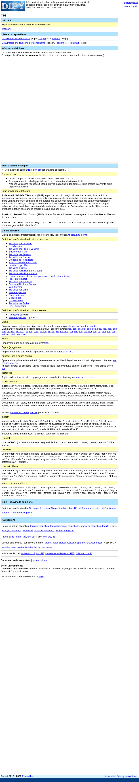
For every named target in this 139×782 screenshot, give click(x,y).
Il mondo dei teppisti (21, 512)
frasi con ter (34, 169)
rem (104, 331)
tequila (105, 526)
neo (81, 331)
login (41, 576)
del (12, 331)
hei (30, 331)
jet (41, 331)
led (45, 331)
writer (49, 547)
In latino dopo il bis (18, 265)
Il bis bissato (15, 246)
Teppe (42, 38)
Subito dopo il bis (18, 251)
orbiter (42, 547)
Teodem (60, 42)
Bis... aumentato (17, 306)
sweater (6, 547)
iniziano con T (28, 553)
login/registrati (131, 2)
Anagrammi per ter (77, 234)
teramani (38, 530)
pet (85, 331)
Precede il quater (18, 295)
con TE (40, 553)
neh (66, 331)
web (13, 334)
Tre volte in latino (18, 268)
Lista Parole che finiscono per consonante (23, 42)
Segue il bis (15, 297)
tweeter (29, 547)
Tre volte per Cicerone (20, 243)
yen (18, 334)
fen (17, 331)
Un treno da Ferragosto (21, 259)
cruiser (62, 542)
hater (13, 547)
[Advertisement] (111, 603)
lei (49, 331)
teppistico (96, 526)
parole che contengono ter (23, 412)
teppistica (44, 526)
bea (69, 328)
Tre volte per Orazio (19, 257)
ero (91, 377)
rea (90, 331)
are (114, 360)
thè (49, 536)
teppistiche (73, 526)
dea (110, 328)
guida (135, 6)
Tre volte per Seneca (20, 254)
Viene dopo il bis (17, 292)
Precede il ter (16, 314)
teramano (49, 530)
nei (71, 331)
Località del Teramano (80, 508)
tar (78, 326)
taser (55, 542)
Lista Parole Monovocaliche (16, 38)
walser (70, 542)
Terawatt (74, 42)
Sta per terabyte (59, 508)
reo (109, 331)
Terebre (56, 38)
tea (82, 326)
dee (4, 331)
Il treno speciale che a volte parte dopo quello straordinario (39, 276)
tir (95, 326)
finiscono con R (84, 553)
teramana (16, 530)
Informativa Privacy (114, 776)
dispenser (80, 542)
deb (115, 328)
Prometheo (28, 776)
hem (36, 331)
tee (87, 326)
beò (99, 328)
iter (66, 351)
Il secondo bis (16, 300)
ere (3, 363)
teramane (28, 530)
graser (48, 542)
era (78, 377)
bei (79, 328)
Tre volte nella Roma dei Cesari (25, 270)
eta (3, 368)
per (73, 326)
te (47, 343)
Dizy (3, 776)
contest (126, 6)
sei (113, 331)
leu (57, 331)
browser (91, 542)
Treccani (6, 29)
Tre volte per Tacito (19, 303)
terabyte (6, 530)
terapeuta (69, 530)
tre (16, 363)
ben (89, 328)
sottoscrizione (39, 560)
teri (70, 351)
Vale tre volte (15, 287)
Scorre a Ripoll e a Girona (22, 284)
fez (21, 331)
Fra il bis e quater (18, 278)
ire (7, 363)
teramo (59, 530)
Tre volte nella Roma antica (23, 273)
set (3, 334)
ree (94, 331)
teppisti (34, 526)
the (45, 536)
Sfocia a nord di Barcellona (23, 262)
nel (75, 331)
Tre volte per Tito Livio (20, 281)
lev (61, 331)
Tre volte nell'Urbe (18, 289)
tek (91, 326)
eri (87, 377)
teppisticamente (58, 526)
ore (12, 363)
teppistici (85, 526)
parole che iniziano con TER (59, 553)
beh (75, 328)
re (102, 55)
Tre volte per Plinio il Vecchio (24, 249)
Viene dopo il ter (17, 317)
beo (94, 328)
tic (53, 536)
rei (99, 331)
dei (8, 331)
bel (83, 328)
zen (24, 334)
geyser (99, 542)
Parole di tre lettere (12, 536)
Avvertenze (132, 776)
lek (53, 331)
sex (8, 334)
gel (26, 331)
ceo (104, 328)
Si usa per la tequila (39, 508)
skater (21, 547)
